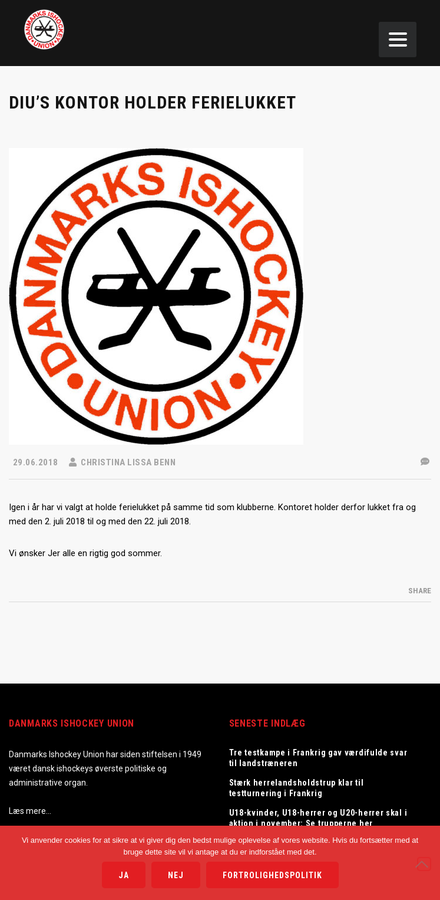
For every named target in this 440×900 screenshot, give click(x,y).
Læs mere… (30, 811)
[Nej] (424, 864)
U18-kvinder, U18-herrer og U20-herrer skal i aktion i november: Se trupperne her (318, 818)
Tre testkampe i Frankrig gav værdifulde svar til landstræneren (318, 758)
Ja (123, 875)
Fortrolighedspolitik (272, 875)
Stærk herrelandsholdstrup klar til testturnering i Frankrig (296, 788)
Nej (176, 875)
